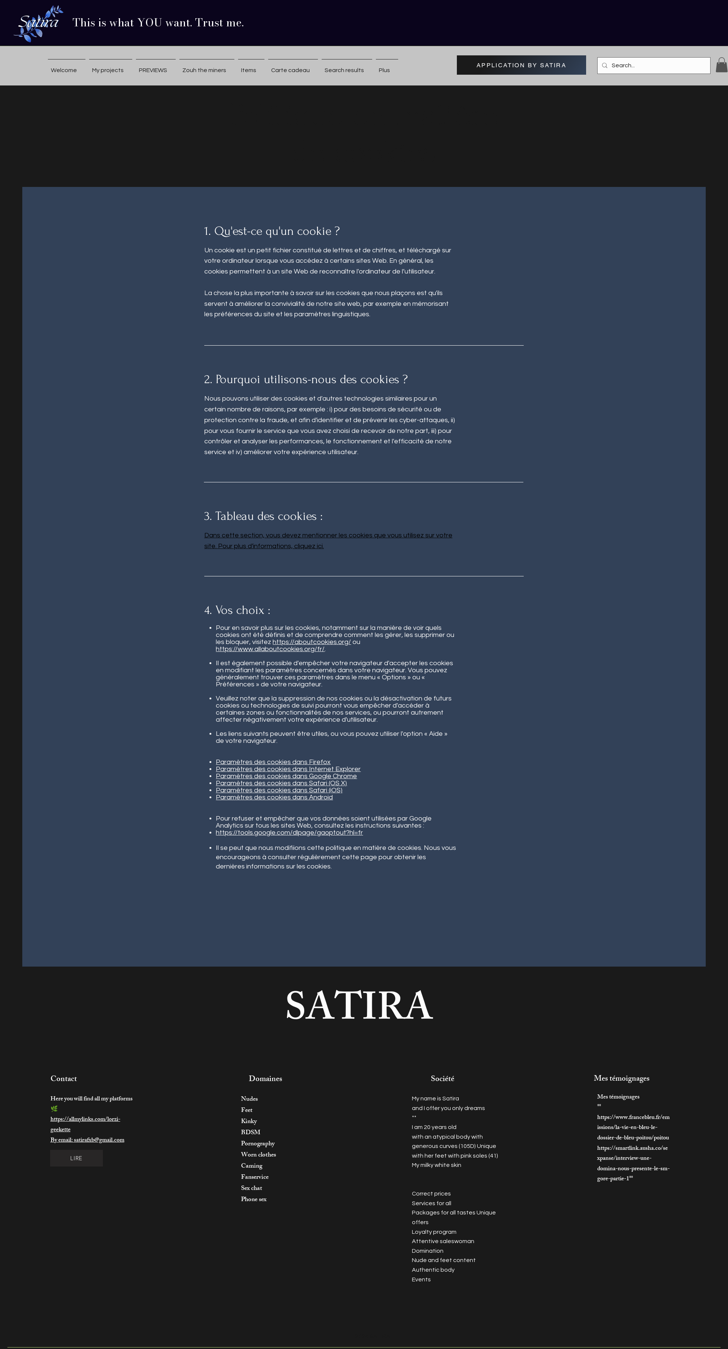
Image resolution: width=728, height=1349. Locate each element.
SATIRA (359, 1013)
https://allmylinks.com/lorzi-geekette (85, 1125)
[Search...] (653, 66)
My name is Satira (435, 1098)
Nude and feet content (444, 1260)
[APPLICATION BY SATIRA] (521, 65)
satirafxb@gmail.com (99, 1140)
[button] (721, 64)
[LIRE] (76, 1158)
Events (421, 1279)
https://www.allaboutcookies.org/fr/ (270, 649)
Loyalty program (434, 1232)
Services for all (431, 1203)
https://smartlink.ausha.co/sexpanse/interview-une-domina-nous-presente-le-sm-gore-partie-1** (633, 1164)
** (414, 1117)
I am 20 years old (434, 1127)
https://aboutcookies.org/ (312, 642)
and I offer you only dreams (448, 1108)
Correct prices (431, 1194)
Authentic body (433, 1270)
